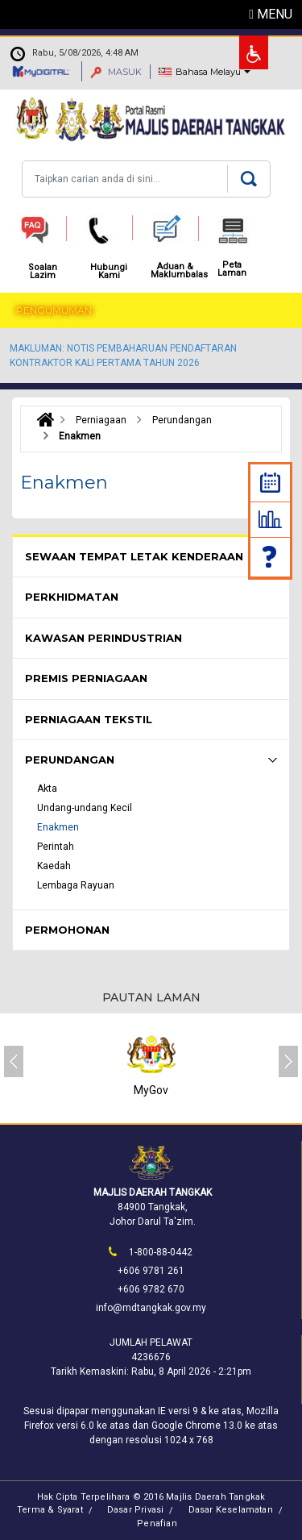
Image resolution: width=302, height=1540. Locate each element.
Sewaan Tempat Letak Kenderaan (134, 556)
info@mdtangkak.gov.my (151, 1307)
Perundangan (69, 759)
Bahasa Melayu (208, 71)
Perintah (55, 846)
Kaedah (54, 866)
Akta (47, 788)
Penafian (157, 1523)
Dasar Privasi (135, 1510)
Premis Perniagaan (86, 678)
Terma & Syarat (50, 1510)
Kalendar (270, 482)
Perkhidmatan (71, 596)
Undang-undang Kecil (84, 808)
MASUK (116, 71)
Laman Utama (41, 420)
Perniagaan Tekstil (88, 719)
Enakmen (58, 827)
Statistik (270, 519)
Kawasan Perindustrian (103, 637)
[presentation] (13, 1061)
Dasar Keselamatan (230, 1510)
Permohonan (67, 929)
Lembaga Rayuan (75, 885)
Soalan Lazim (271, 557)
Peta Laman (231, 269)
